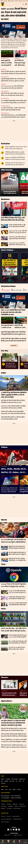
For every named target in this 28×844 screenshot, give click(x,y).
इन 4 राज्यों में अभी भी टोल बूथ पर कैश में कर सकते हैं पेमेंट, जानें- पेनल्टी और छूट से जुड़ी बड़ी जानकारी (18, 642)
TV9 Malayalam (22, 806)
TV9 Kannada (4, 806)
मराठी (16, 1)
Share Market (4, 77)
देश (16, 781)
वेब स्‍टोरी (19, 790)
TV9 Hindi (3, 804)
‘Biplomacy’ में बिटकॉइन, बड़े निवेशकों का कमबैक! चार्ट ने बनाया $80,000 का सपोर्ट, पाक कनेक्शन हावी (15, 159)
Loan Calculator (5, 793)
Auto (3, 609)
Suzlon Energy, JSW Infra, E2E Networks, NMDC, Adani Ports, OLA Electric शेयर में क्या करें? (9, 490)
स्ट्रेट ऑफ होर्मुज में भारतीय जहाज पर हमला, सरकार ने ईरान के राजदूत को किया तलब (17, 553)
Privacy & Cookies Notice (6, 819)
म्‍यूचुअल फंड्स (22, 779)
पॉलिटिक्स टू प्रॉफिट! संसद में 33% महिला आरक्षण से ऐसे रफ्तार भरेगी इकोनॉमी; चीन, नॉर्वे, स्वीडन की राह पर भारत (15, 153)
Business (3, 69)
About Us (9, 816)
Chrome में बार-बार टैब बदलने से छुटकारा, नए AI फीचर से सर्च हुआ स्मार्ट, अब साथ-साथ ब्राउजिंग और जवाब (13, 585)
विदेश (20, 781)
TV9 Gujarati (21, 804)
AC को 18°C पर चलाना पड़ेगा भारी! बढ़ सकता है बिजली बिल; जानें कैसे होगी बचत (18, 604)
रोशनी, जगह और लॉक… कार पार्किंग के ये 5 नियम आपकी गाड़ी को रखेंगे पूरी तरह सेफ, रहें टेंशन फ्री (14, 629)
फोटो (10, 790)
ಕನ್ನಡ (9, 1)
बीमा (2, 781)
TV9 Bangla (10, 806)
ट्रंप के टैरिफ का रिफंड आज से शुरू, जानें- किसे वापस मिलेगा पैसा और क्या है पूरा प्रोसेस (21, 63)
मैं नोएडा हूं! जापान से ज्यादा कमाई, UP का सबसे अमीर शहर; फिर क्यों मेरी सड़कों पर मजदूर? (15, 164)
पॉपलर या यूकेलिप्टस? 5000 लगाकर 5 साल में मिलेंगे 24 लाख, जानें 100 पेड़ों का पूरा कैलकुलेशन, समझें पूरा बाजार (16, 148)
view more (13, 345)
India (3, 373)
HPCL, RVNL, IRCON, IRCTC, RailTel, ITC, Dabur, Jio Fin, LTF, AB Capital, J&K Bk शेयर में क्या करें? (14, 471)
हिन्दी (2, 1)
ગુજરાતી (20, 1)
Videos (4, 447)
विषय (6, 790)
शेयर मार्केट (8, 779)
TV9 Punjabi (9, 808)
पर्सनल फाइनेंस (14, 779)
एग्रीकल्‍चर (3, 783)
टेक (23, 781)
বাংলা (24, 1)
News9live (3, 808)
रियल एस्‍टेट (12, 781)
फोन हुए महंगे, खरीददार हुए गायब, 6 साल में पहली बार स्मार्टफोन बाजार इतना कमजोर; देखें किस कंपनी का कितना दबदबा (17, 598)
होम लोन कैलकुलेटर (5, 796)
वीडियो (13, 790)
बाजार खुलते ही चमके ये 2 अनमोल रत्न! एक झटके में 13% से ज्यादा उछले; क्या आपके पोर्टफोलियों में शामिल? (7, 63)
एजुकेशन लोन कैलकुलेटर (16, 798)
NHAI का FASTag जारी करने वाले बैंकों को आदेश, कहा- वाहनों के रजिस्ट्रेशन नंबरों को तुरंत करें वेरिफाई (17, 648)
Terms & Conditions (5, 822)
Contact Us (3, 816)
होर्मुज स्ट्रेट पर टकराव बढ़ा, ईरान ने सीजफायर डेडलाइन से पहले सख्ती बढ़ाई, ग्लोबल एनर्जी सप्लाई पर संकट (17, 547)
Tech (3, 564)
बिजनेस (2, 779)
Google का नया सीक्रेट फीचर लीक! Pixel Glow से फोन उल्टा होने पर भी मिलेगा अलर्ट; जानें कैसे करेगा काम (17, 592)
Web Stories (6, 170)
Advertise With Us (16, 816)
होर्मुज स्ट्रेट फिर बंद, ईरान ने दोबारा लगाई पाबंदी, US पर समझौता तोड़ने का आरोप (17, 559)
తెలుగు (12, 1)
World (4, 520)
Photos (4, 678)
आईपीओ (6, 781)
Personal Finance (5, 106)
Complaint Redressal (17, 819)
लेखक (2, 790)
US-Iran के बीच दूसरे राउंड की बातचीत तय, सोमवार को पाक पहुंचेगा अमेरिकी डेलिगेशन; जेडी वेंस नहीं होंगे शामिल (14, 541)
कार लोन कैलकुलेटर (5, 798)
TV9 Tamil (16, 806)
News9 (5, 1)
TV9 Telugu (8, 804)
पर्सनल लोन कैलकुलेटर (15, 796)
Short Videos (7, 250)
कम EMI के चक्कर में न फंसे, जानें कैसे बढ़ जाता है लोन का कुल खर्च (9, 694)
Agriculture (6, 701)
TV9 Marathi (14, 804)
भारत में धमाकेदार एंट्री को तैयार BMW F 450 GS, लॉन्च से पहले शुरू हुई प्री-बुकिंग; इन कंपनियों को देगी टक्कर (18, 636)
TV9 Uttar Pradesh (17, 808)
